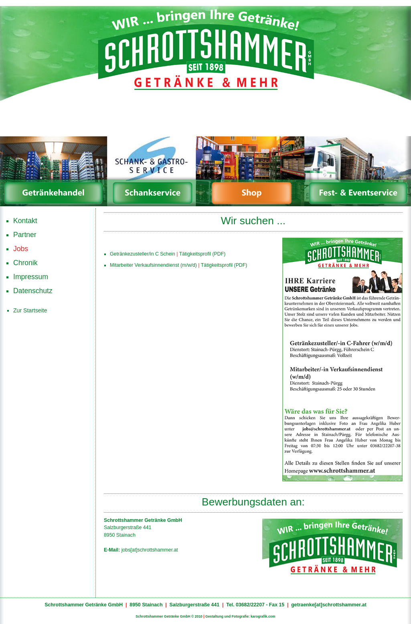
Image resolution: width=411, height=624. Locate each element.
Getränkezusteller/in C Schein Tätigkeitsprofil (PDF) (167, 253)
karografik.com (263, 616)
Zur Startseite (30, 310)
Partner (24, 235)
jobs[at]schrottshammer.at (149, 550)
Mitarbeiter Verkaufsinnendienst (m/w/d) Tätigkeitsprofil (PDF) (178, 264)
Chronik (25, 263)
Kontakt (25, 221)
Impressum (30, 277)
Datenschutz (33, 291)
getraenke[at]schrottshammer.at (328, 605)
